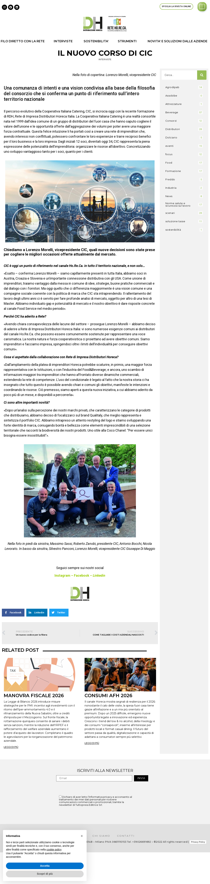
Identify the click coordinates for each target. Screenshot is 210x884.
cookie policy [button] (53, 849)
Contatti (127, 835)
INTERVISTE (64, 41)
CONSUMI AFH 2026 (108, 695)
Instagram (62, 575)
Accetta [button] (45, 865)
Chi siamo (101, 835)
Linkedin (99, 575)
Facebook (81, 575)
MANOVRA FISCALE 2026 (34, 695)
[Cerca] (201, 75)
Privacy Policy (198, 842)
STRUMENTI (128, 41)
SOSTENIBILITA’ (96, 41)
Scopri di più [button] (45, 873)
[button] (82, 836)
